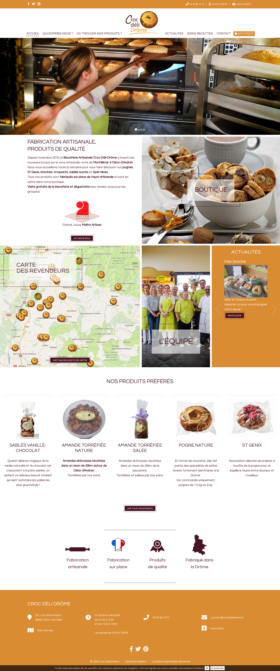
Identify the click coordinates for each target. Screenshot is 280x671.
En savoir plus (217, 668)
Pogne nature (196, 445)
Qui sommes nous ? (58, 33)
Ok (207, 668)
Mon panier (243, 4)
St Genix (252, 445)
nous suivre (217, 628)
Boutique (211, 189)
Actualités (174, 33)
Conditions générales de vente (171, 661)
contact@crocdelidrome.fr (227, 617)
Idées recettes (200, 33)
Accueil (32, 33)
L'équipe (176, 341)
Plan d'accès (45, 630)
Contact (224, 33)
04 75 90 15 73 (196, 4)
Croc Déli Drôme (49, 603)
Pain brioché (235, 261)
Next (273, 309)
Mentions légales (135, 661)
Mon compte (220, 4)
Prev (218, 309)
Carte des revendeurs (42, 268)
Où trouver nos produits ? (99, 33)
